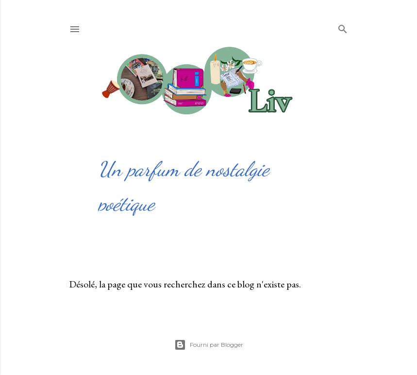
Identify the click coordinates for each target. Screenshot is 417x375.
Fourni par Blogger (208, 345)
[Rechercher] (343, 27)
